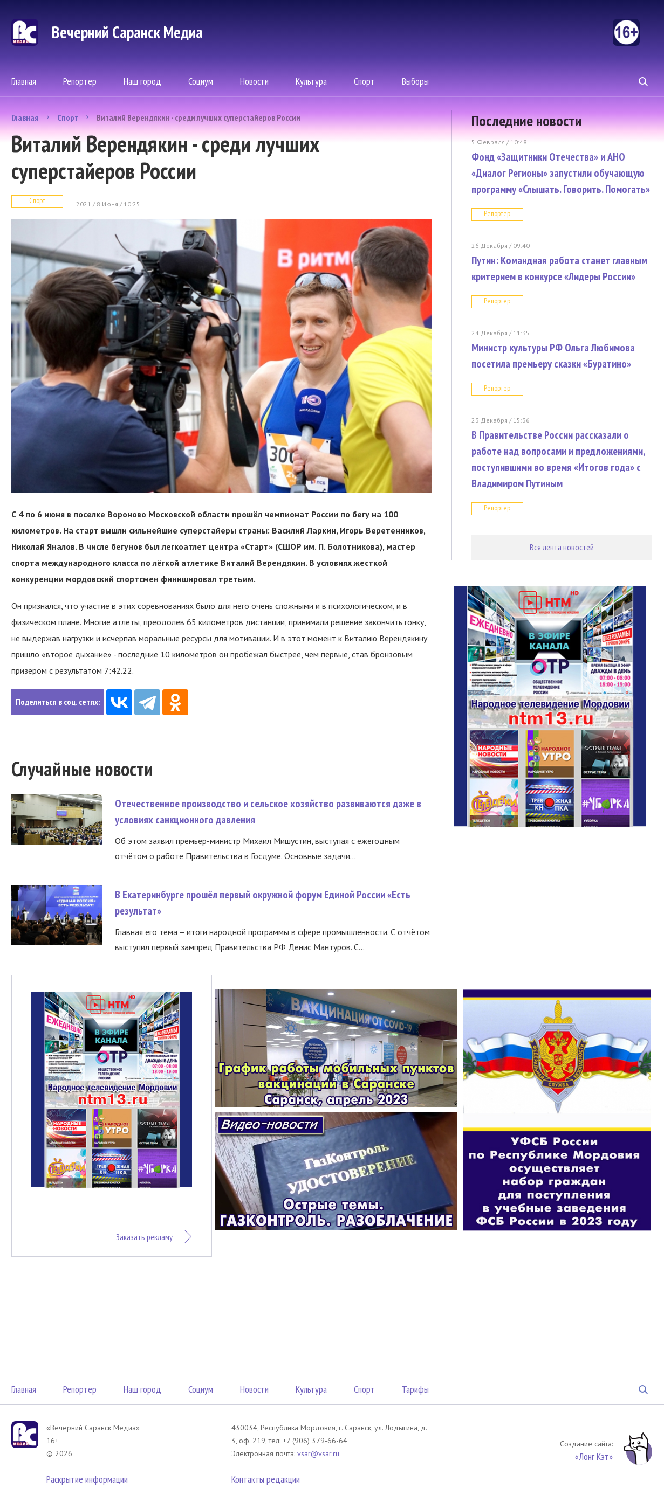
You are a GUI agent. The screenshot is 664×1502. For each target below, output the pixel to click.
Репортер (80, 81)
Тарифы (415, 1389)
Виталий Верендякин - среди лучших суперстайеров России (198, 117)
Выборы (415, 81)
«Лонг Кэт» (594, 1456)
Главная (23, 81)
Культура (311, 81)
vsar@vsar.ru (318, 1453)
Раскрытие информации (87, 1479)
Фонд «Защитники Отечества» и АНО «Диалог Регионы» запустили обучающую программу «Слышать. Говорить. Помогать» (560, 173)
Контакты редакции (265, 1479)
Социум (200, 81)
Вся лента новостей (562, 547)
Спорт (364, 81)
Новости (254, 81)
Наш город (142, 81)
